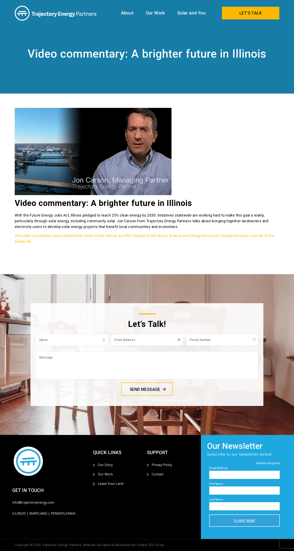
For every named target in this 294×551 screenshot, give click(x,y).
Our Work (155, 13)
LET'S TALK (250, 13)
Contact (158, 474)
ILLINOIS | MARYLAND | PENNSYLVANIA (43, 513)
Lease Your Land (110, 483)
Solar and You (191, 13)
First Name (217, 484)
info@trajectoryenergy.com (33, 502)
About (127, 13)
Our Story (105, 465)
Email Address (220, 468)
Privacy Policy (162, 465)
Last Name (217, 500)
